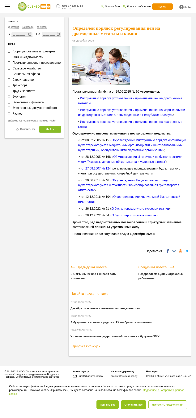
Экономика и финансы (28, 102)
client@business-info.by (88, 376)
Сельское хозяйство (26, 68)
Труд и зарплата (23, 91)
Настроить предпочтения (167, 404)
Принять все (107, 404)
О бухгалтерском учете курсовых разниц (140, 208)
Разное (17, 113)
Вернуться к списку (85, 346)
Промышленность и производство (36, 62)
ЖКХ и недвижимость (27, 57)
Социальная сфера (26, 74)
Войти (185, 7)
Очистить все (28, 129)
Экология (19, 96)
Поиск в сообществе (139, 6)
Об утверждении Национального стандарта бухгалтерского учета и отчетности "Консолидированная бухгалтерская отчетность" (128, 185)
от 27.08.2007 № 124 (96, 168)
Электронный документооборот (34, 107)
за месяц (42, 27)
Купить (162, 6)
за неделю (27, 27)
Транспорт (19, 85)
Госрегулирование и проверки (33, 51)
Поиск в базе (112, 6)
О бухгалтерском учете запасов (134, 215)
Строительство (23, 79)
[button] (7, 6)
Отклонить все (133, 404)
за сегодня (13, 27)
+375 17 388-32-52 (72, 5)
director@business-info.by (124, 376)
